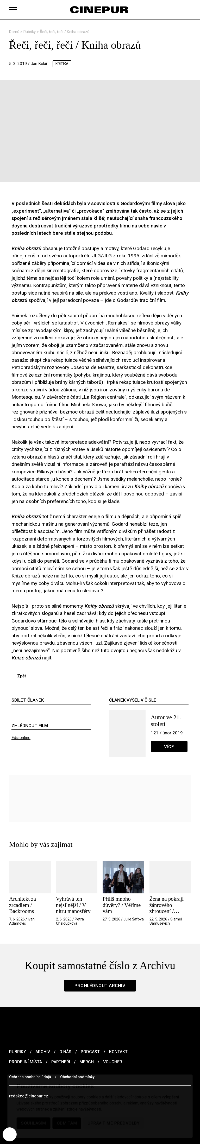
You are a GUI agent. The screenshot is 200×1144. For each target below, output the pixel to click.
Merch (86, 1061)
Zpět (21, 675)
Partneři (60, 1061)
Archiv (42, 1051)
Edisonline (20, 737)
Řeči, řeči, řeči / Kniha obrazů (64, 31)
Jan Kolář (39, 63)
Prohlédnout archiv (100, 985)
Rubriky (30, 31)
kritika (62, 64)
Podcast (90, 1051)
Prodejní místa (25, 1061)
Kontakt (118, 1051)
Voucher (112, 1061)
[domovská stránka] (100, 10)
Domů (14, 31)
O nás (65, 1051)
